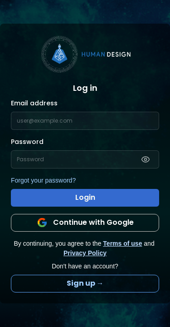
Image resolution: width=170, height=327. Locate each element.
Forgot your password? (43, 180)
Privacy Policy (85, 253)
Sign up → (85, 283)
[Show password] (145, 159)
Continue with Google (85, 222)
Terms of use (122, 243)
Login (85, 197)
